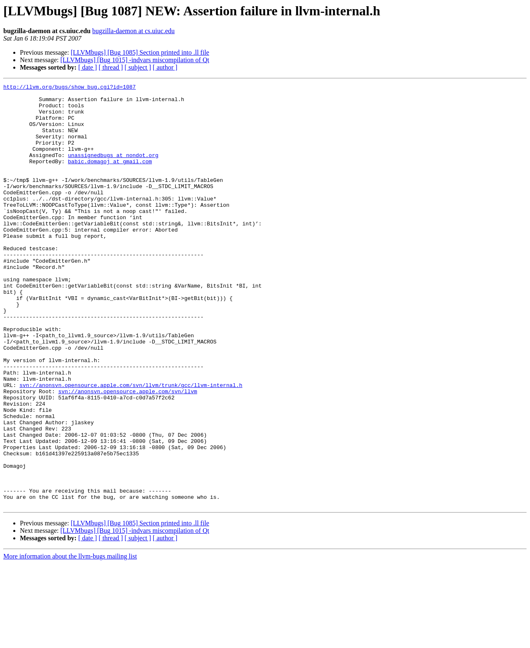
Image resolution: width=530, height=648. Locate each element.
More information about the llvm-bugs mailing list (70, 640)
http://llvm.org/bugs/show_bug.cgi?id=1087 (69, 88)
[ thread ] (111, 67)
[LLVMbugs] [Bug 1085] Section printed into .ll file (140, 52)
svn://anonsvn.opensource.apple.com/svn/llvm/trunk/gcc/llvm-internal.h (130, 446)
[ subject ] (138, 67)
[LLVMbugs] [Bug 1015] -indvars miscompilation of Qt (134, 59)
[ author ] (165, 67)
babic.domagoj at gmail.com (110, 177)
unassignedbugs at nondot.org (113, 170)
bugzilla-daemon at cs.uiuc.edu (133, 30)
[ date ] (87, 67)
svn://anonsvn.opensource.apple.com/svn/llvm (127, 453)
